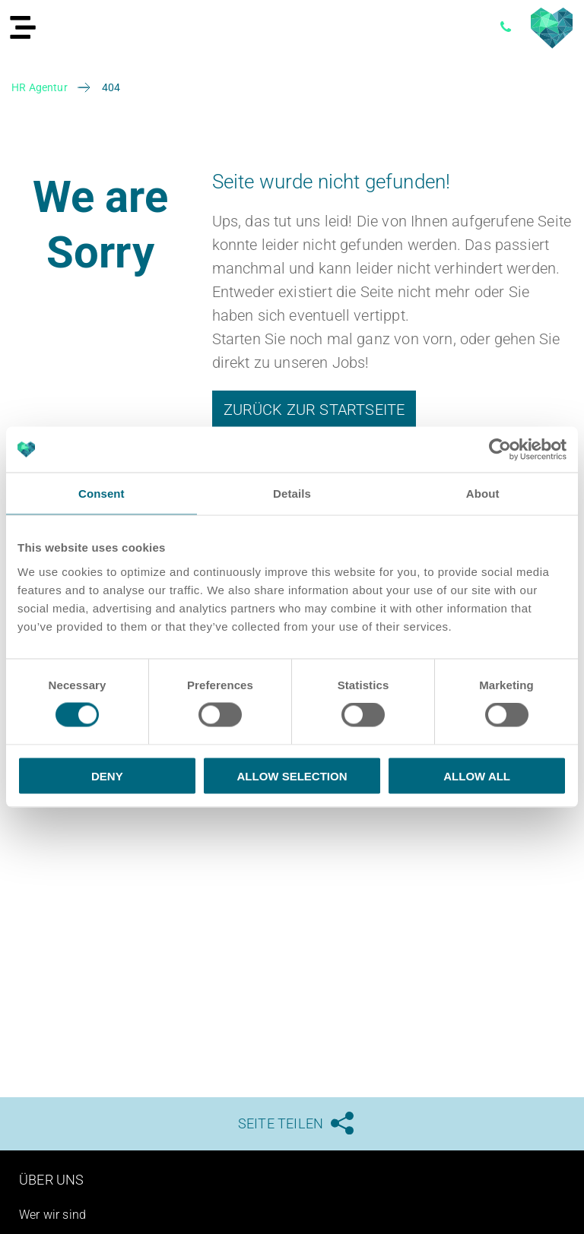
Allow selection (291, 775)
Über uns (51, 1180)
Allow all (476, 775)
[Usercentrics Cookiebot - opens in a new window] (500, 449)
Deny (107, 775)
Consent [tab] (101, 493)
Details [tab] (292, 493)
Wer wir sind (52, 1214)
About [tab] (483, 493)
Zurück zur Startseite (314, 409)
